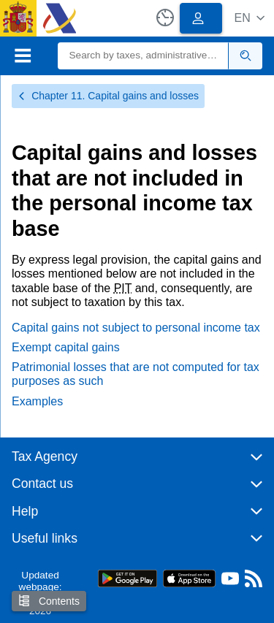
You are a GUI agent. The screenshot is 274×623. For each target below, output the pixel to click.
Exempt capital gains (66, 347)
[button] (249, 17)
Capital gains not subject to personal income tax (136, 327)
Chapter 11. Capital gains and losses (108, 96)
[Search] (143, 55)
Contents (49, 601)
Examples (37, 401)
